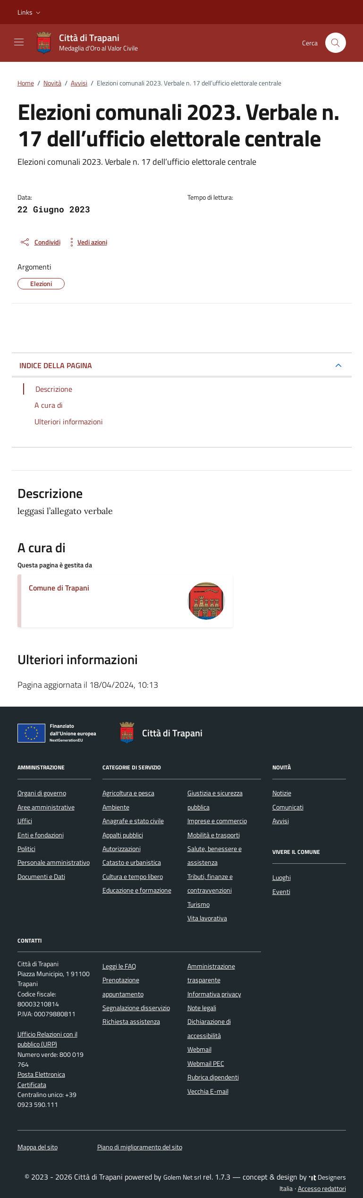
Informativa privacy (214, 994)
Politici (26, 849)
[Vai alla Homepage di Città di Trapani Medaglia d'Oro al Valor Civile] (91, 43)
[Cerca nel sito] (336, 43)
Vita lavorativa (207, 918)
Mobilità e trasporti (213, 835)
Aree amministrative (46, 807)
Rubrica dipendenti (213, 1077)
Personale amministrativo (53, 862)
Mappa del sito (37, 1147)
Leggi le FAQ (119, 966)
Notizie (281, 793)
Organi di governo (41, 793)
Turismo (198, 904)
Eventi (281, 891)
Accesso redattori (322, 1188)
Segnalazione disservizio (136, 1008)
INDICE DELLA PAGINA (55, 365)
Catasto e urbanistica (131, 862)
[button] (29, 12)
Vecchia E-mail (207, 1091)
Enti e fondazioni (40, 835)
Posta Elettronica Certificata (41, 1079)
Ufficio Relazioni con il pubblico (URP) (47, 1039)
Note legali (201, 1008)
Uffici (24, 821)
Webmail (199, 1049)
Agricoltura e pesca (128, 793)
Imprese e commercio (217, 821)
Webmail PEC (205, 1063)
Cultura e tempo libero (132, 876)
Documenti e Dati (41, 876)
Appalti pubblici (122, 835)
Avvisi (280, 821)
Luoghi (281, 877)
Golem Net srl (182, 1177)
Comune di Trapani (59, 587)
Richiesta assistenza (131, 1021)
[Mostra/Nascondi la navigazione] (19, 42)
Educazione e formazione (136, 890)
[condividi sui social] (39, 242)
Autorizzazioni (121, 849)
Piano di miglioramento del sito (139, 1147)
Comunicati (288, 807)
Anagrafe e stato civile (133, 821)
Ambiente (115, 807)
